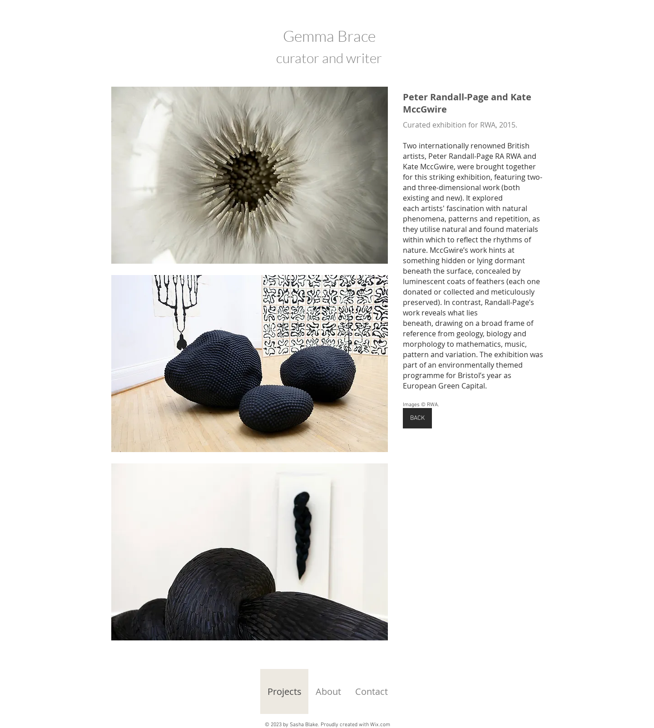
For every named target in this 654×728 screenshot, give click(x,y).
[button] (249, 175)
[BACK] (417, 418)
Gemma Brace (329, 35)
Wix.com (380, 725)
